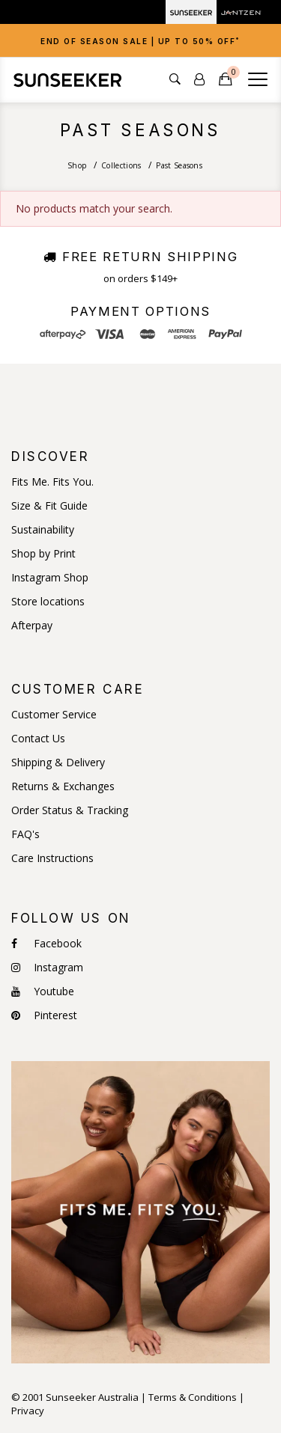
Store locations (48, 601)
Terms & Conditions (192, 1397)
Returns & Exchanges (63, 786)
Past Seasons (179, 165)
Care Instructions (52, 858)
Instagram (47, 967)
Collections (121, 165)
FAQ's (25, 834)
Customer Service (54, 714)
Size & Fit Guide (49, 506)
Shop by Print (43, 554)
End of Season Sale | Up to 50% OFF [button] (140, 41)
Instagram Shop (49, 577)
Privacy (27, 1410)
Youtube (42, 991)
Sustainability (42, 530)
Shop (76, 165)
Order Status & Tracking (69, 810)
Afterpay (31, 625)
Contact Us (38, 738)
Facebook (46, 943)
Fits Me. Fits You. (52, 482)
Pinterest (44, 1015)
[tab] (140, 40)
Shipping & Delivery (58, 762)
